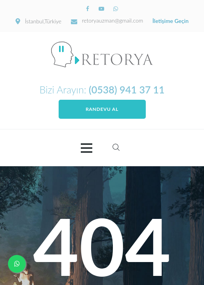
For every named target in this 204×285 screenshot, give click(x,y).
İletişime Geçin (171, 21)
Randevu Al (102, 109)
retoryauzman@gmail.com (112, 20)
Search (116, 147)
